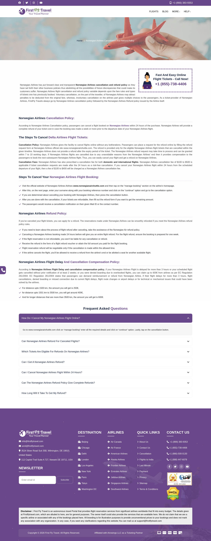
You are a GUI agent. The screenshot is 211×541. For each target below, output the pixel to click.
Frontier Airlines (117, 465)
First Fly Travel (52, 533)
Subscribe (65, 480)
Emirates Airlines (117, 471)
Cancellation (144, 454)
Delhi (82, 454)
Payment (142, 471)
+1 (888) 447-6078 (177, 459)
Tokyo (82, 483)
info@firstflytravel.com (31, 441)
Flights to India (145, 459)
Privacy (142, 477)
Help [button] (187, 11)
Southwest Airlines (118, 489)
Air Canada (115, 442)
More (176, 11)
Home (80, 41)
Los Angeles (85, 465)
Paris (82, 477)
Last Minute (144, 465)
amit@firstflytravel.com (31, 446)
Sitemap (142, 483)
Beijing (83, 442)
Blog (165, 11)
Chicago (84, 448)
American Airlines (117, 454)
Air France (114, 448)
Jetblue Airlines (116, 477)
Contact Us (143, 448)
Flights (153, 11)
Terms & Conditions (147, 489)
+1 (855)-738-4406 (177, 448)
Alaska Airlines (116, 459)
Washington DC (87, 489)
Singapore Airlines (118, 483)
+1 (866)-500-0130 (177, 454)
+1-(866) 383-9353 (181, 2)
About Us (142, 442)
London (83, 459)
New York (84, 471)
